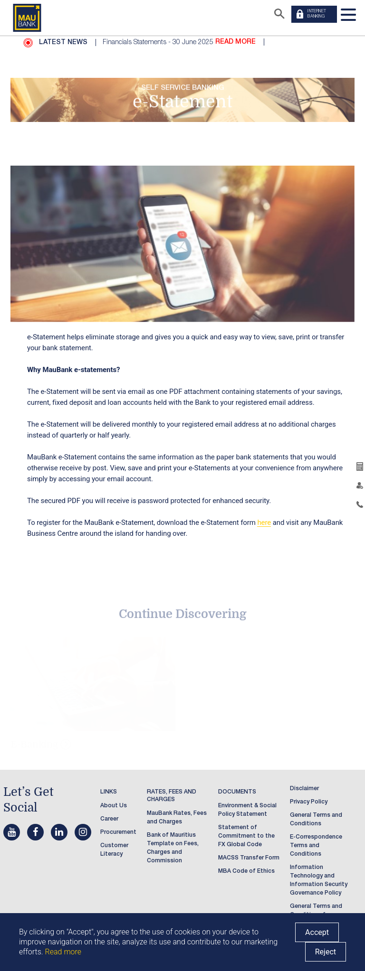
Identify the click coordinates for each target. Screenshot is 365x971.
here (264, 522)
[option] (223, 42)
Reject (325, 951)
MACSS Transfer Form (248, 858)
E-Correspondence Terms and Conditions (316, 845)
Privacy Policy (308, 802)
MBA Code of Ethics (246, 871)
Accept (317, 932)
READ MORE (235, 42)
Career (109, 819)
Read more (63, 951)
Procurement (118, 832)
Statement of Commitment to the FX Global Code (246, 836)
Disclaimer (304, 789)
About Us (113, 806)
